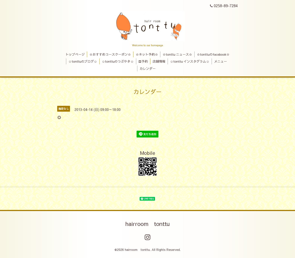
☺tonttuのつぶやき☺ (118, 61)
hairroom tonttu (147, 223)
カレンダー (148, 68)
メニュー (220, 61)
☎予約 (143, 61)
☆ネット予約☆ (147, 54)
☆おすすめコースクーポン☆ (110, 54)
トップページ (75, 54)
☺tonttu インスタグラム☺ (189, 61)
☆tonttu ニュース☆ (177, 54)
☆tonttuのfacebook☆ (213, 54)
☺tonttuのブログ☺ (82, 61)
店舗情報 (159, 61)
